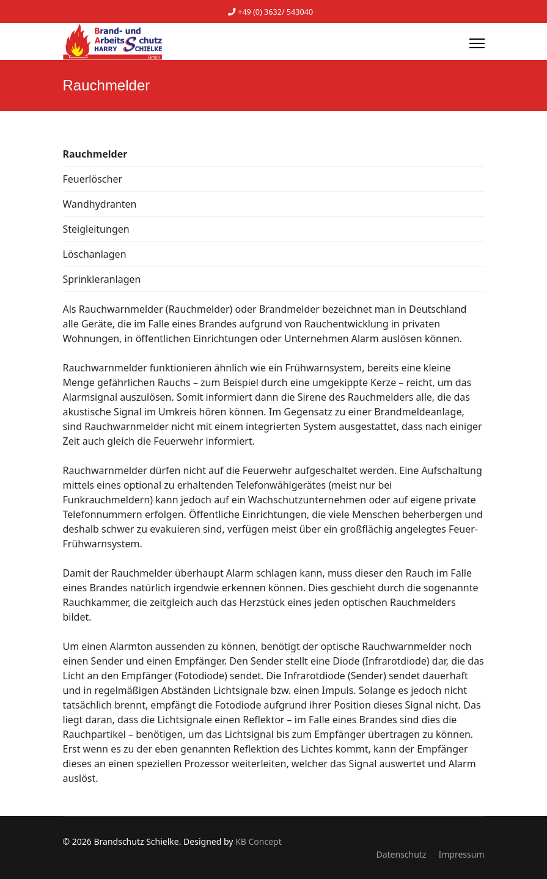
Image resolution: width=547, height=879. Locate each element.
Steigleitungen (96, 229)
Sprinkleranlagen (102, 279)
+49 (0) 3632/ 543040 (275, 12)
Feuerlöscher (93, 179)
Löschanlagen (95, 254)
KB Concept (258, 841)
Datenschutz (401, 854)
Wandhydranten (100, 204)
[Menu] (477, 43)
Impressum (462, 854)
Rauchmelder (95, 154)
